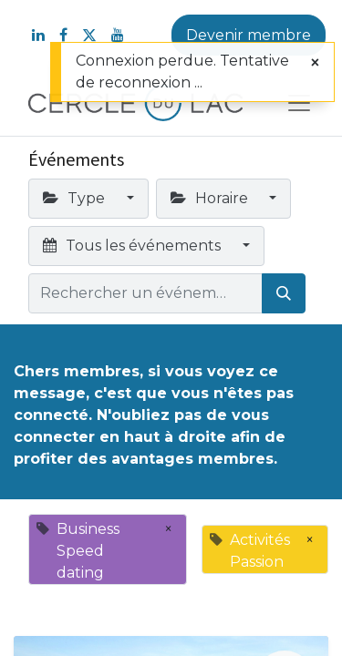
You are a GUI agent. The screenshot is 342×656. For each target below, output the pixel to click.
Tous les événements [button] (133, 245)
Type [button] (76, 198)
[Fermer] (315, 63)
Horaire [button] (211, 198)
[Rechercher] (284, 293)
